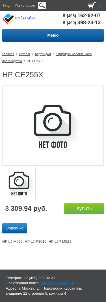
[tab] (14, 228)
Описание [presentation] (15, 228)
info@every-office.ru (57, 283)
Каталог (24, 54)
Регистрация (25, 6)
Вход (6, 6)
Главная (8, 54)
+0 (99, 6)
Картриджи (43, 54)
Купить (84, 208)
